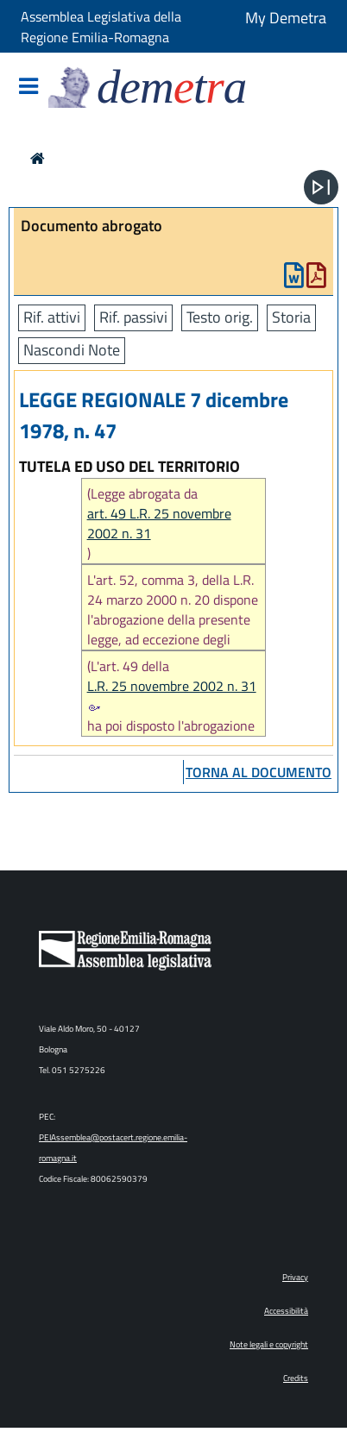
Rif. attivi (51, 317)
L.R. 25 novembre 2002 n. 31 (171, 693)
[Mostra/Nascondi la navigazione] (28, 87)
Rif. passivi (133, 317)
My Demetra (285, 17)
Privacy (295, 1277)
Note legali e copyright (269, 1344)
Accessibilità (286, 1310)
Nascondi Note (71, 349)
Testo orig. (219, 317)
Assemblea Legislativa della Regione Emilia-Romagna (101, 26)
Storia (291, 317)
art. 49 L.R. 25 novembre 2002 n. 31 (159, 523)
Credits (295, 1378)
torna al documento (258, 772)
